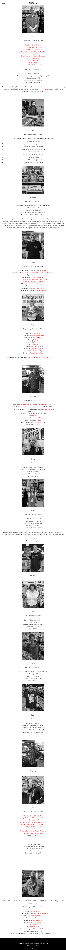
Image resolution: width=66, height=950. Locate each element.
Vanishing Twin (46, 405)
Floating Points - (33, 45)
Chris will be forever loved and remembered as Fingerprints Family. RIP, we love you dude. (33, 902)
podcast (46, 89)
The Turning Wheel (36, 911)
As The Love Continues (35, 922)
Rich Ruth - (33, 47)
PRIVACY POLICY (34, 941)
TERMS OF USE (26, 941)
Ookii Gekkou (38, 916)
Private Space (43, 913)
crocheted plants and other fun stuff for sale (45, 357)
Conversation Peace (40, 929)
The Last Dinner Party (33, 831)
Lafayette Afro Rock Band (33, 818)
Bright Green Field (34, 927)
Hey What (34, 924)
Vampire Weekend (33, 822)
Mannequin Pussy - (33, 54)
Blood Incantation (33, 829)
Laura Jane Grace (33, 833)
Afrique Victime (37, 920)
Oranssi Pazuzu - (33, 49)
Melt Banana (33, 820)
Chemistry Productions (38, 948)
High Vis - (33, 58)
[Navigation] (3, 3)
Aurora (33, 824)
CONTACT (41, 941)
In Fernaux (37, 918)
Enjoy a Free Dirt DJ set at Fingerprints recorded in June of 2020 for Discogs (33, 933)
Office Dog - (33, 60)
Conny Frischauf (27, 405)
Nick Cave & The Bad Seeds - (33, 65)
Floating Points (33, 826)
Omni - (33, 62)
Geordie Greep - (33, 815)
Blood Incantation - (33, 56)
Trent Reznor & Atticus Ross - (33, 51)
